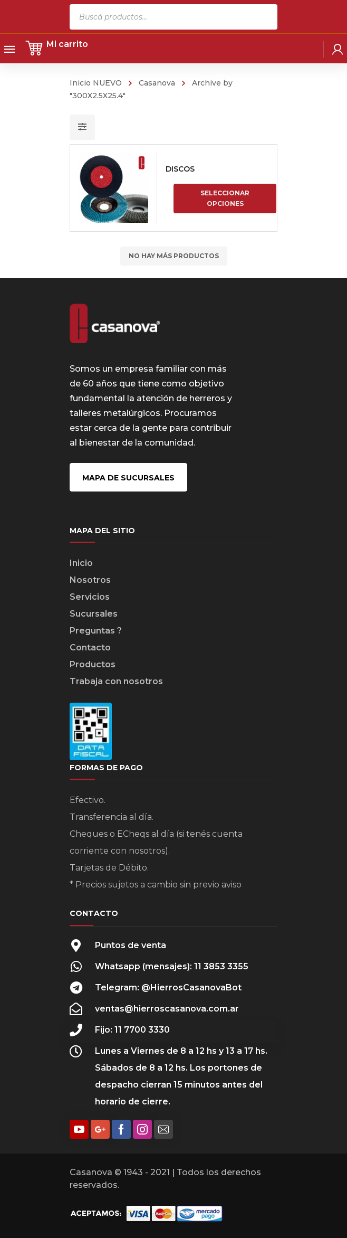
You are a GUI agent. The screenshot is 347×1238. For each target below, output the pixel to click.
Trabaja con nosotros (116, 681)
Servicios (90, 597)
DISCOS (180, 169)
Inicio (81, 563)
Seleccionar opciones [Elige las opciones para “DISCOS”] (224, 198)
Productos (92, 664)
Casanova (157, 83)
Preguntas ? (96, 631)
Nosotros (90, 580)
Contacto (90, 647)
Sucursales (94, 614)
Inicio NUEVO (96, 83)
